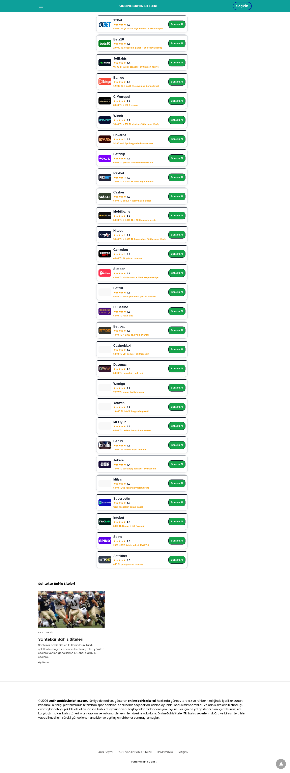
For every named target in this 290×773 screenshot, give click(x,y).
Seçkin (242, 5)
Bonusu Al (177, 24)
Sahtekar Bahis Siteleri (60, 639)
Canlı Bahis (46, 632)
